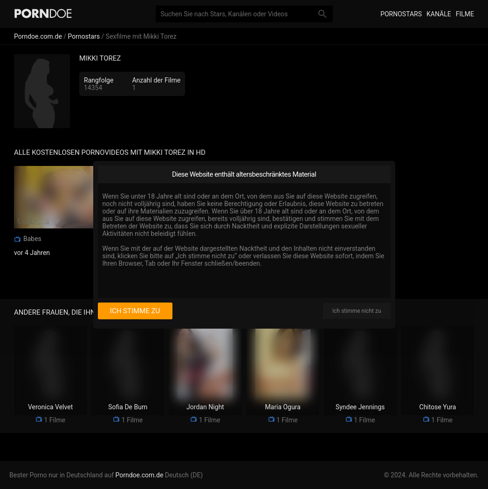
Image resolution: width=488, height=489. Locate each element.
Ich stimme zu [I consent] (135, 311)
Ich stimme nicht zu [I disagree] (356, 311)
